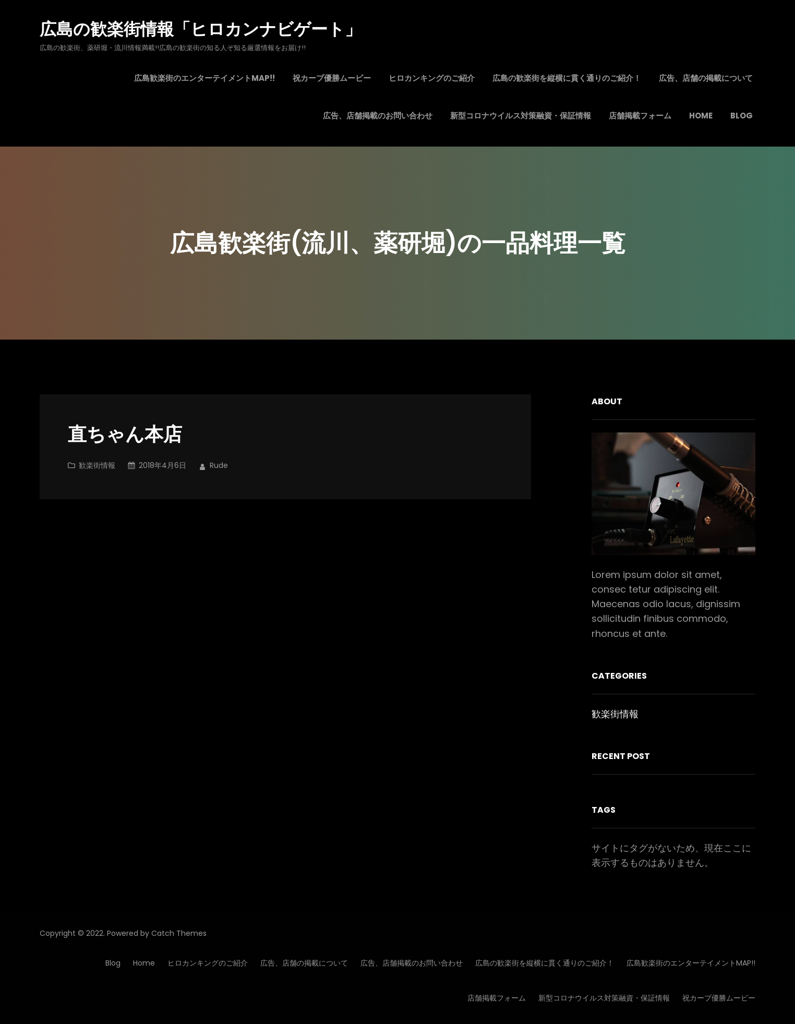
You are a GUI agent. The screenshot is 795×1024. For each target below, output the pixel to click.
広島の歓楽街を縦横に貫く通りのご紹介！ (544, 963)
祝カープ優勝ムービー (718, 998)
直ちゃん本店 (125, 435)
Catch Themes (179, 933)
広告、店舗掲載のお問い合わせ (411, 963)
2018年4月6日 (162, 465)
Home (144, 963)
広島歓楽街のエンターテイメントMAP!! (691, 963)
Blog (113, 963)
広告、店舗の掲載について (304, 963)
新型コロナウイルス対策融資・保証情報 (604, 998)
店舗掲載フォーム (496, 998)
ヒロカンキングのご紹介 (207, 963)
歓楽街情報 (97, 465)
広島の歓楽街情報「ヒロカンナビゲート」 (201, 29)
